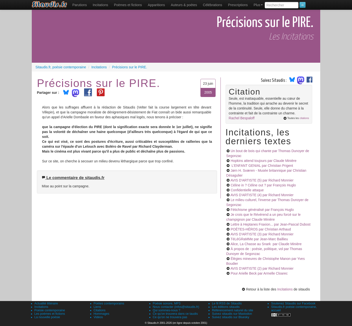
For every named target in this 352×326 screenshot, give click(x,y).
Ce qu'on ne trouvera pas (170, 317)
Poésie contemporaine (49, 310)
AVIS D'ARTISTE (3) (262, 234)
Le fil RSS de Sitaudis (227, 303)
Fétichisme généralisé (262, 210)
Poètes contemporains (109, 303)
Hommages (101, 313)
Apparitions (156, 5)
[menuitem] (79, 5)
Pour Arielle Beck (259, 273)
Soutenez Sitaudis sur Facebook (293, 303)
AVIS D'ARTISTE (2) (262, 268)
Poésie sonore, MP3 (166, 303)
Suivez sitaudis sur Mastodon (232, 313)
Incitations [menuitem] (100, 5)
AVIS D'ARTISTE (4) (262, 195)
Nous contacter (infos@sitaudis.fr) (176, 307)
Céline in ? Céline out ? (263, 185)
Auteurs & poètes (184, 5)
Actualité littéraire (46, 303)
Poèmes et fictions (128, 5)
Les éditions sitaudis (226, 307)
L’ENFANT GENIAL (262, 166)
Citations (100, 310)
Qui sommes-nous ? (166, 310)
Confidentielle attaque (247, 190)
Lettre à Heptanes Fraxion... (270, 224)
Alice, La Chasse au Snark (266, 244)
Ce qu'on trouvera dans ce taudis (175, 313)
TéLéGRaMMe (259, 239)
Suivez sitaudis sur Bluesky (230, 317)
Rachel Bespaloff (242, 118)
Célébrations (212, 5)
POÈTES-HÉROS (261, 229)
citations (304, 118)
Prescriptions (238, 5)
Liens (97, 307)
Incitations (285, 289)
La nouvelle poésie (47, 317)
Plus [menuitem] (258, 5)
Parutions (79, 5)
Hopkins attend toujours (263, 161)
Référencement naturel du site (232, 310)
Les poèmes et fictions (49, 313)
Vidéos (98, 317)
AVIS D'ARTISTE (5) (262, 180)
